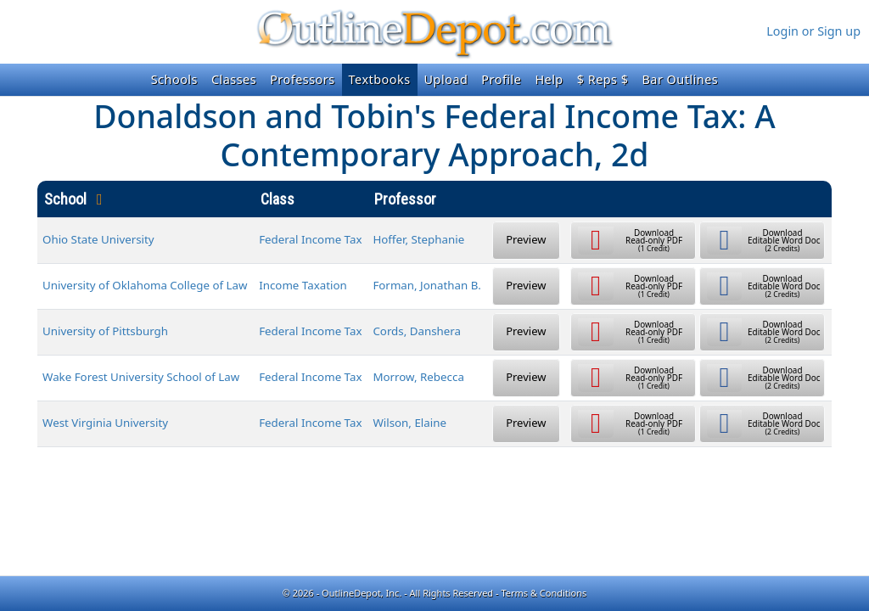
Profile (501, 79)
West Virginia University (105, 422)
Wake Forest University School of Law (140, 376)
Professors (302, 79)
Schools (174, 79)
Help (549, 79)
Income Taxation (303, 285)
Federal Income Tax (310, 239)
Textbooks (380, 79)
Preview (526, 239)
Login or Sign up (813, 31)
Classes (233, 79)
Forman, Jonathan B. (426, 285)
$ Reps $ (603, 79)
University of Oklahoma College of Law (144, 285)
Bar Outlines (680, 79)
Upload (446, 79)
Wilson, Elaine (409, 422)
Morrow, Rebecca (418, 376)
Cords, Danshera (417, 331)
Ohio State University (98, 239)
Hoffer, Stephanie (418, 239)
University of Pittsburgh (105, 331)
